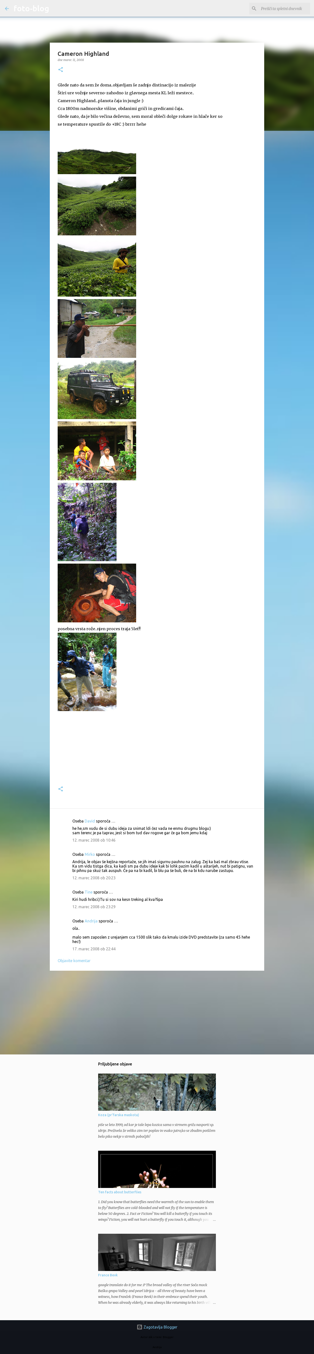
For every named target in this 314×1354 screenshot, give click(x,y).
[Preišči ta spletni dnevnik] (284, 8)
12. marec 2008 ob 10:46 (94, 840)
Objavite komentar (74, 960)
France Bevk (108, 1275)
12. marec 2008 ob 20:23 (94, 878)
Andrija (91, 921)
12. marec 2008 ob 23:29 (94, 907)
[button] (61, 70)
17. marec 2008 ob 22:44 (94, 949)
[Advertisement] (157, 1012)
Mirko (90, 854)
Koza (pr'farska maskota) (118, 1115)
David (90, 821)
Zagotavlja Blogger (157, 1327)
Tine (88, 892)
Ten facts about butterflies (119, 1192)
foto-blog (31, 8)
